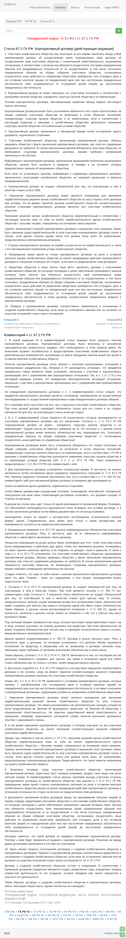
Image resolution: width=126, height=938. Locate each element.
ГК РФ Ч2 (39, 911)
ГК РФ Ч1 (30, 21)
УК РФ (103, 915)
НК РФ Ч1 (38, 915)
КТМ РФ (112, 919)
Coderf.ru (10, 4)
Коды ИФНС (112, 7)
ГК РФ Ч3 (54, 911)
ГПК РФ (84, 911)
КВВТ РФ (98, 919)
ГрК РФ (32, 919)
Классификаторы (40, 7)
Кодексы (60, 7)
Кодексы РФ (13, 21)
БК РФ (20, 919)
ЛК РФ (44, 919)
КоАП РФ (22, 915)
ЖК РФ (110, 911)
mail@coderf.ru (113, 933)
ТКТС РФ (57, 919)
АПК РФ (9, 911)
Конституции (92, 7)
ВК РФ (71, 919)
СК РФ (67, 915)
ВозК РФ (83, 919)
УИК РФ (91, 915)
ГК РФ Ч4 (69, 911)
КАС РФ (97, 911)
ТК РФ (79, 915)
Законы (75, 7)
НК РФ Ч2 (54, 915)
